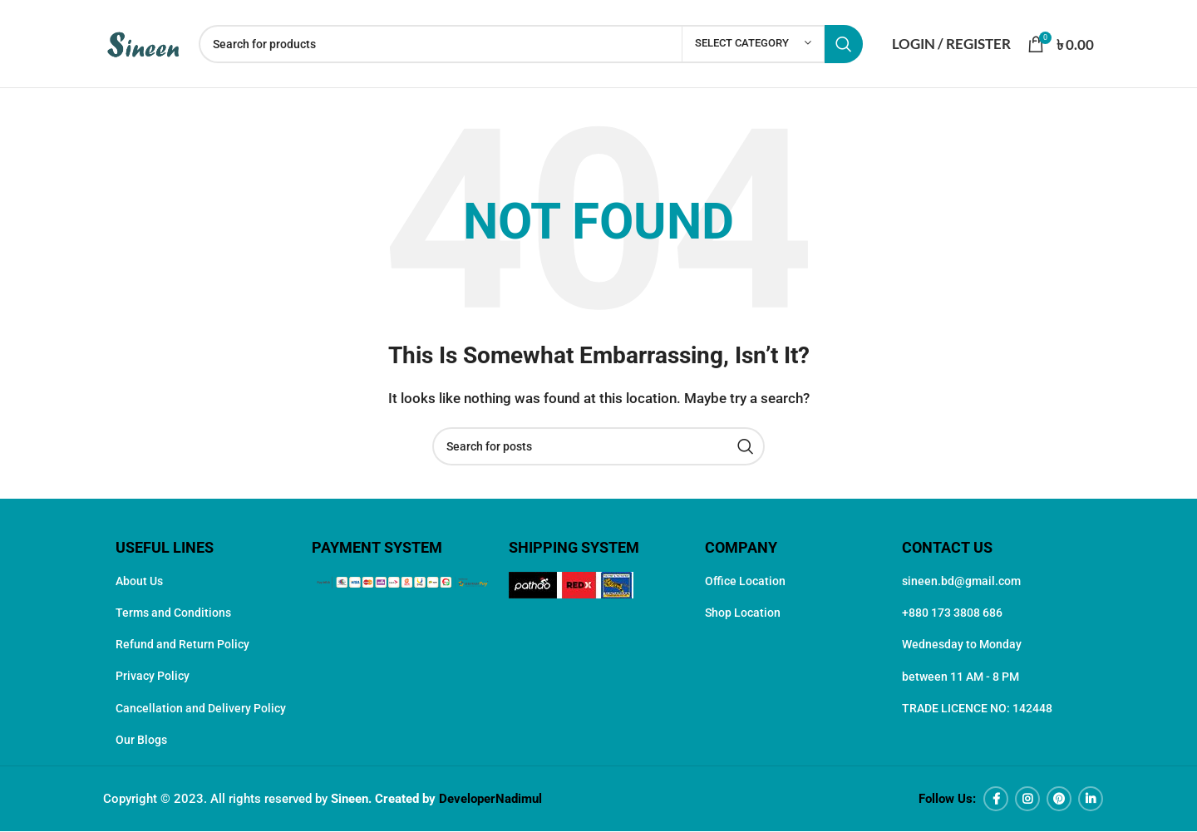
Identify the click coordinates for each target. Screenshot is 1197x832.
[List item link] (205, 581)
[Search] (531, 44)
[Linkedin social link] (1090, 799)
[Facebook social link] (995, 799)
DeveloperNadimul (490, 799)
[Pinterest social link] (1059, 799)
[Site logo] (142, 42)
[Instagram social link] (1027, 799)
